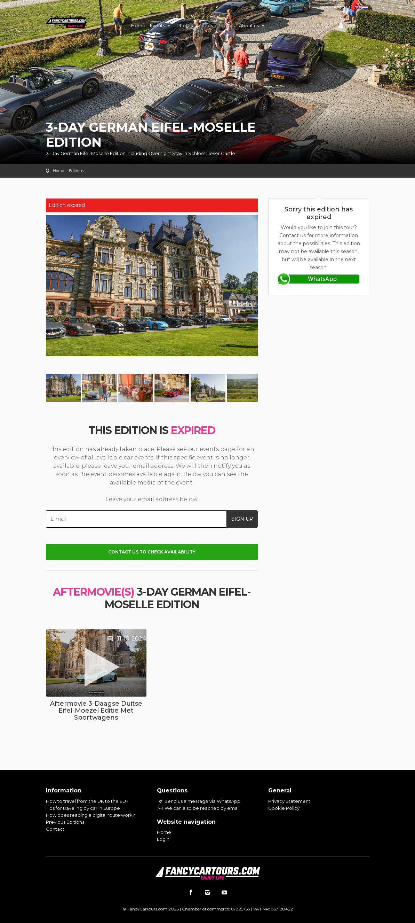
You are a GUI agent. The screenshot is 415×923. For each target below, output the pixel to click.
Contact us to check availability (151, 551)
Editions (76, 170)
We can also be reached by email (198, 808)
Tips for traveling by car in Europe (83, 808)
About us (342, 7)
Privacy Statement (289, 801)
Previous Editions (65, 822)
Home (138, 25)
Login (323, 7)
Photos (185, 25)
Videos (205, 25)
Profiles (225, 25)
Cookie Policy (284, 808)
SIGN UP (242, 519)
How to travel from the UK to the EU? (87, 801)
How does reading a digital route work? (90, 815)
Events (161, 25)
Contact (55, 829)
